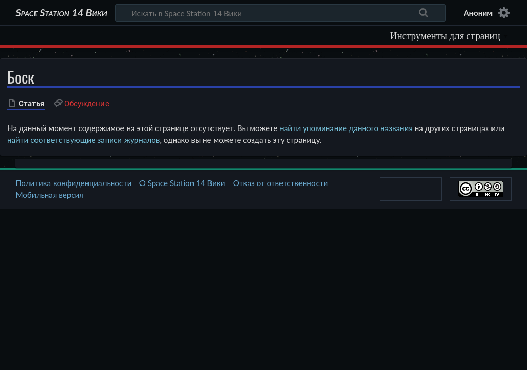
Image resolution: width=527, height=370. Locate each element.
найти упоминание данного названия (346, 128)
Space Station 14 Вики (61, 13)
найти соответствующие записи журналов (83, 139)
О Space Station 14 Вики (182, 183)
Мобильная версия (49, 194)
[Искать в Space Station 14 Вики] (281, 13)
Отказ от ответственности (280, 183)
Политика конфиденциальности (73, 183)
